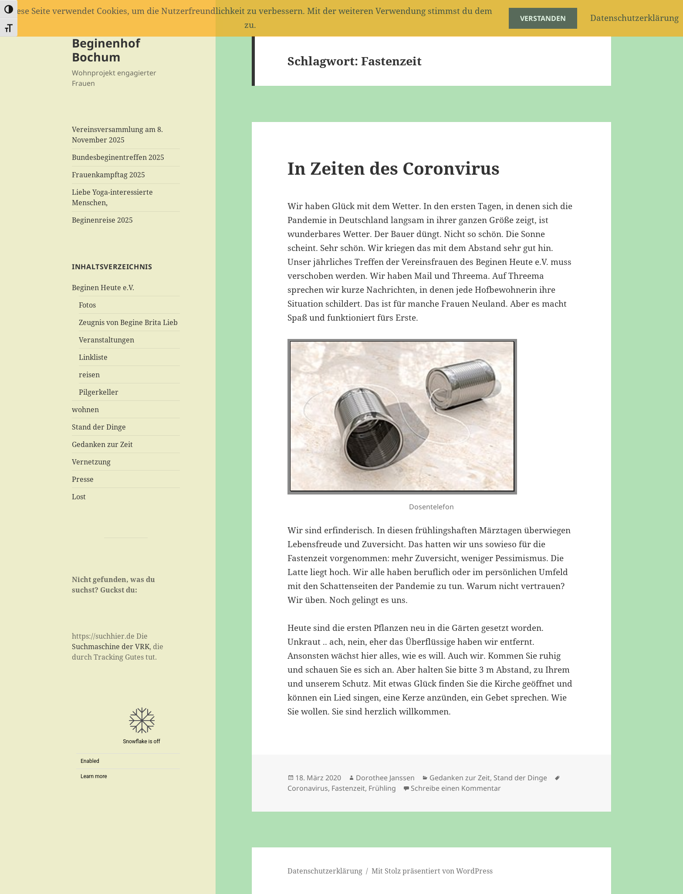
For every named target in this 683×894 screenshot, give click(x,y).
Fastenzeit (348, 788)
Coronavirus (307, 788)
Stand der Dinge (99, 427)
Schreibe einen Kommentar (456, 788)
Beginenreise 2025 (102, 220)
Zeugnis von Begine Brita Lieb (128, 322)
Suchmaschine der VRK (110, 646)
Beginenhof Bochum (106, 50)
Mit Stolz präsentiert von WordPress (432, 871)
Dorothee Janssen (385, 777)
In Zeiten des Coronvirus (393, 167)
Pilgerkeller (98, 392)
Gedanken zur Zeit (102, 444)
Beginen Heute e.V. (103, 287)
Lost (79, 496)
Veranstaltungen (106, 340)
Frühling (382, 788)
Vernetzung (91, 462)
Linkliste (93, 357)
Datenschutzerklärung (324, 871)
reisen (89, 374)
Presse (83, 479)
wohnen (85, 409)
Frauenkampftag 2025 (108, 174)
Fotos (87, 305)
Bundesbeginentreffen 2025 (118, 157)
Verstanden (543, 18)
